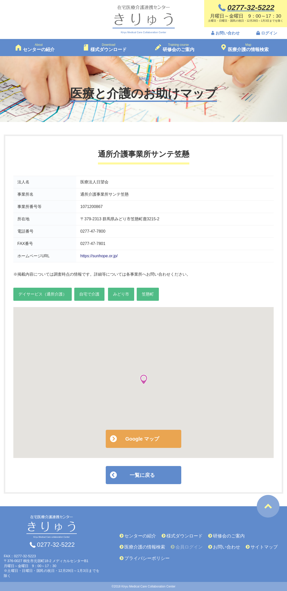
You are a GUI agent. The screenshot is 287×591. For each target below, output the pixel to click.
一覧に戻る (142, 475)
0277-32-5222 (56, 545)
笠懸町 (148, 294)
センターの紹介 (140, 535)
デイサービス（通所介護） (42, 294)
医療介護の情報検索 (144, 547)
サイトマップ (264, 547)
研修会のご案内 (229, 535)
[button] (144, 379)
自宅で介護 (89, 294)
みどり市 (121, 294)
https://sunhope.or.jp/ (99, 256)
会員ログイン (189, 547)
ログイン (269, 33)
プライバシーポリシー (147, 558)
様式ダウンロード (184, 535)
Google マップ (142, 439)
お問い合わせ (228, 33)
